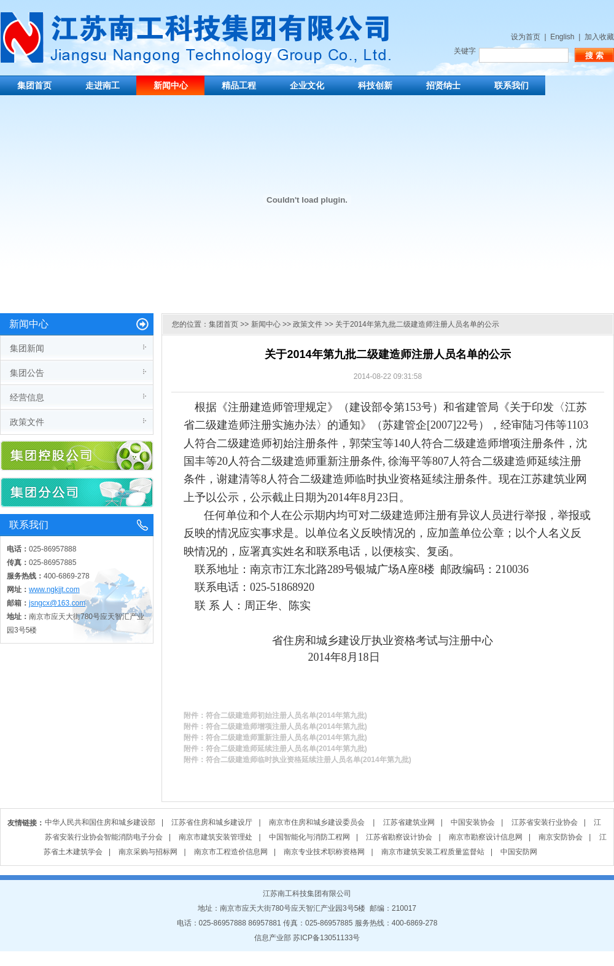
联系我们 (511, 85)
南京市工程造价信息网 (231, 851)
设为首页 (525, 37)
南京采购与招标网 (148, 851)
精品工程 (239, 85)
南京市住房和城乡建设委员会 (318, 822)
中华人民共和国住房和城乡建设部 (100, 822)
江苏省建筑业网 (409, 822)
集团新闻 (27, 348)
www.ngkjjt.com (54, 589)
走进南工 (102, 85)
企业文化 (307, 85)
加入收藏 (599, 37)
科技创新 (375, 85)
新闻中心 (171, 85)
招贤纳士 (443, 85)
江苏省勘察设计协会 (399, 837)
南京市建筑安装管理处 (215, 837)
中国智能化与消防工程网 (309, 837)
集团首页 (34, 85)
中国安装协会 (473, 822)
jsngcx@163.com (57, 603)
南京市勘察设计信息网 (486, 837)
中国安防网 (518, 851)
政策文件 (27, 422)
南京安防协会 (560, 837)
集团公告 (27, 373)
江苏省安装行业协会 (544, 822)
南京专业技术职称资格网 (324, 851)
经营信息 (27, 397)
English (562, 37)
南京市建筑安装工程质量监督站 (432, 851)
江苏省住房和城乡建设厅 (211, 822)
